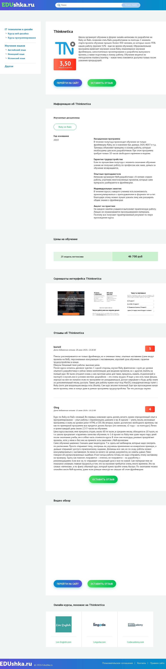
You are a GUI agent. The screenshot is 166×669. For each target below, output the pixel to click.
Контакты (141, 663)
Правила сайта (157, 663)
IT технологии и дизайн (19, 29)
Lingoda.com (99, 642)
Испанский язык (16, 58)
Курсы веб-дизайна (18, 33)
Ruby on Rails (65, 126)
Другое (9, 66)
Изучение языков (15, 45)
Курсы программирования (22, 37)
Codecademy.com (135, 642)
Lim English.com (63, 642)
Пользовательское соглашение (117, 663)
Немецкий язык (16, 54)
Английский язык (17, 49)
